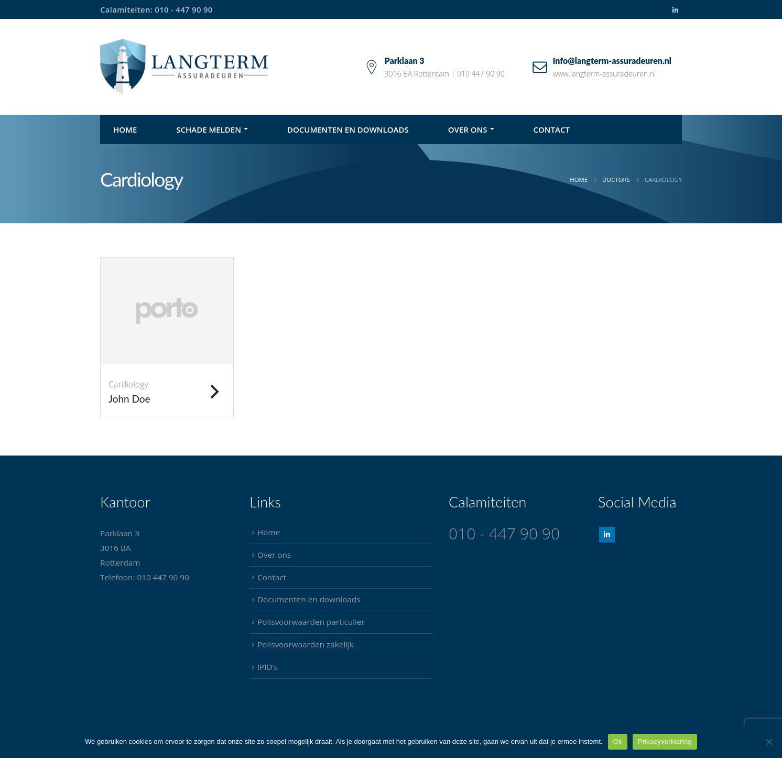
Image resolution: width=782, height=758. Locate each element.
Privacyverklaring (665, 741)
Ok (617, 741)
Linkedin (607, 535)
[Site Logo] (184, 66)
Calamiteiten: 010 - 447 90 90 (156, 9)
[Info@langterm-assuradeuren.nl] (602, 67)
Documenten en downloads (348, 129)
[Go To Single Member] (167, 311)
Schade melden (208, 129)
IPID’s (267, 667)
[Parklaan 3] (434, 67)
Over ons (467, 129)
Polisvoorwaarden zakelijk (305, 644)
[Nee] (769, 742)
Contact (552, 129)
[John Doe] (167, 391)
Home (125, 129)
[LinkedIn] (675, 10)
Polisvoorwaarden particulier (311, 621)
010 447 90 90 (163, 577)
